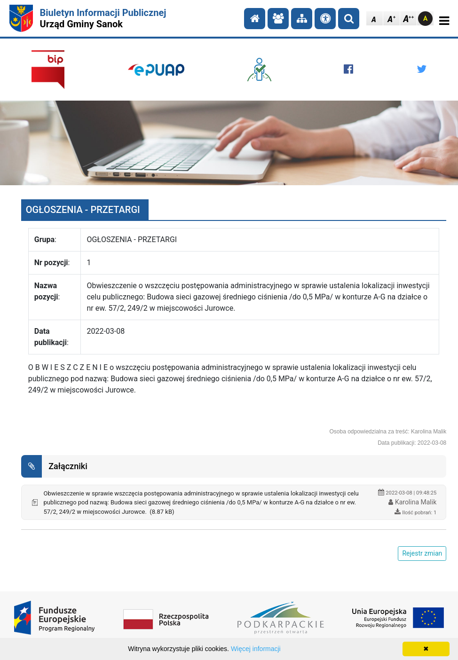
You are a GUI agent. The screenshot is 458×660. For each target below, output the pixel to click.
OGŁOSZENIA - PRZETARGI (83, 209)
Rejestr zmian (422, 553)
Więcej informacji (256, 648)
